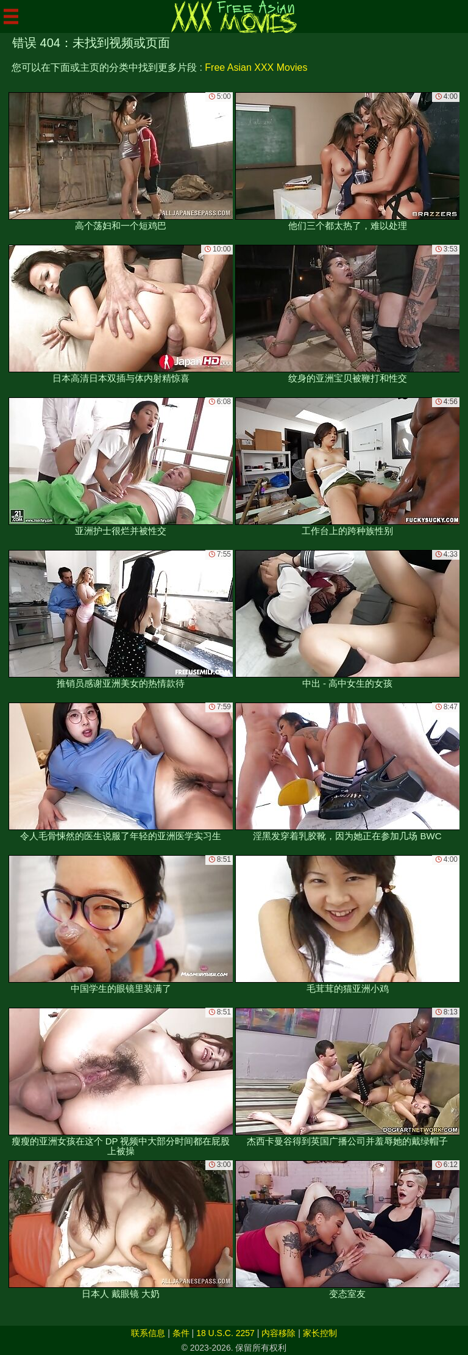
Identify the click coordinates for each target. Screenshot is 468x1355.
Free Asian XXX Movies (256, 67)
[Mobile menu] (11, 16)
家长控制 (320, 1333)
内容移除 (278, 1333)
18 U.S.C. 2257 (225, 1333)
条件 (181, 1333)
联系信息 (148, 1333)
